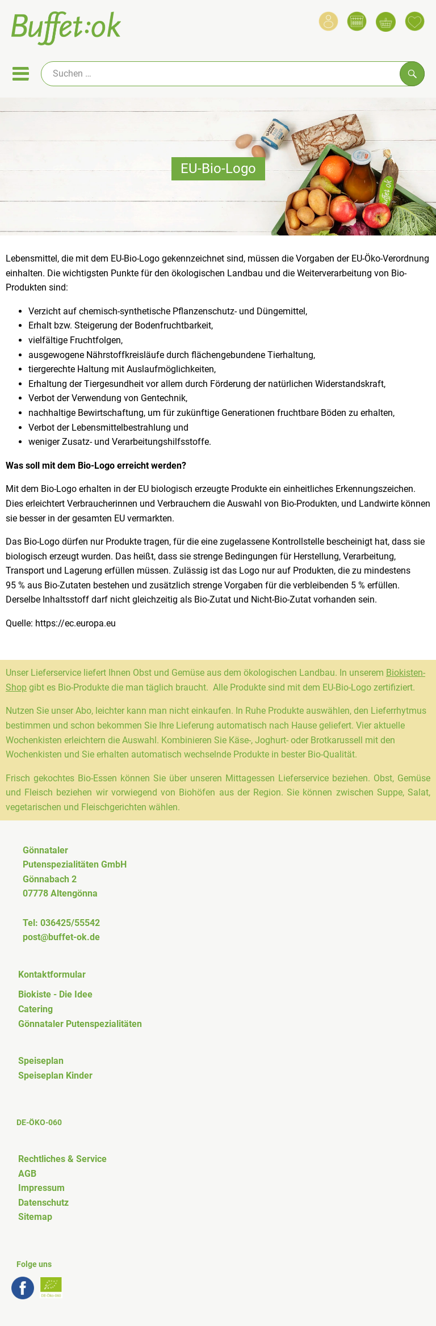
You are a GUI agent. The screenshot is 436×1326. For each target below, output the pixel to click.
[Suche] (233, 73)
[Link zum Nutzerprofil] (328, 21)
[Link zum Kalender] (357, 21)
